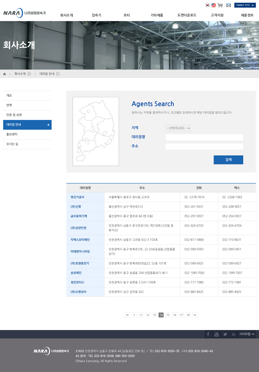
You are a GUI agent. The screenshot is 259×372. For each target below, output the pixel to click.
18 (188, 315)
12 (147, 315)
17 (181, 315)
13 (154, 315)
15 (167, 315)
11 (140, 315)
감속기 (96, 15)
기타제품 (157, 15)
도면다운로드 (187, 15)
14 (161, 315)
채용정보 (247, 15)
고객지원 (217, 15)
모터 (127, 15)
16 (174, 315)
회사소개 (66, 15)
